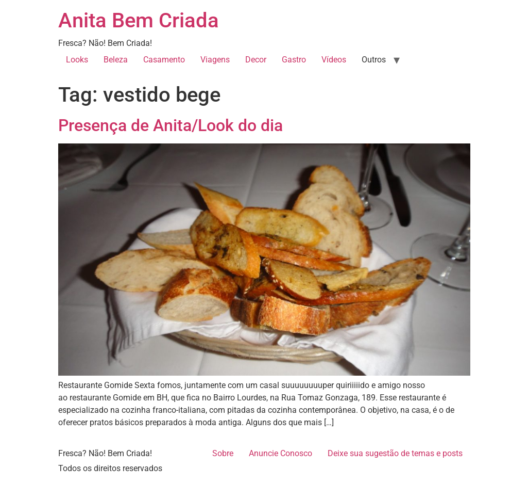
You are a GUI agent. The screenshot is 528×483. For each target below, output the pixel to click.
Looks (77, 60)
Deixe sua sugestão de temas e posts (395, 453)
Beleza (116, 60)
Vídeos (333, 60)
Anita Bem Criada (138, 20)
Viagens (215, 60)
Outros (374, 60)
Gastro (294, 60)
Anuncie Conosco (280, 453)
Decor (255, 60)
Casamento (164, 60)
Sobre (222, 453)
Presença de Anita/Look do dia (170, 125)
